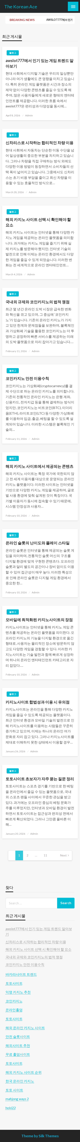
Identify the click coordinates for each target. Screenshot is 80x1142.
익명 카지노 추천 (18, 992)
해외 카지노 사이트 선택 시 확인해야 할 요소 (38, 222)
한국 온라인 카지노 (20, 1081)
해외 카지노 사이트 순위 (24, 1072)
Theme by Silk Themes (40, 1136)
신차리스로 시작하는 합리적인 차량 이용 (39, 142)
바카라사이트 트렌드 (21, 974)
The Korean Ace (20, 6)
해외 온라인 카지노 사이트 (25, 1028)
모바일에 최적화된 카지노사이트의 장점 (39, 619)
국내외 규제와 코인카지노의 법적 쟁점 (38, 301)
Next (63, 855)
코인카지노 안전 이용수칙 (27, 378)
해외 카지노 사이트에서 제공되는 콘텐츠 (39, 466)
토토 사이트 (14, 1090)
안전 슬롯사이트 (18, 1036)
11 (45, 855)
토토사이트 (14, 983)
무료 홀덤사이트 (18, 1054)
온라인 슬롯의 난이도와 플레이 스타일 (38, 543)
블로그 (12, 52)
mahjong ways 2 (17, 1099)
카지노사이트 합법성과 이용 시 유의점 (38, 702)
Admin (29, 115)
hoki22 (11, 1108)
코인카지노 (14, 1001)
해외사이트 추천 (18, 1045)
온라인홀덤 (14, 1010)
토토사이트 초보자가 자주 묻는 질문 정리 (40, 778)
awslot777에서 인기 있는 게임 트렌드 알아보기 (39, 63)
